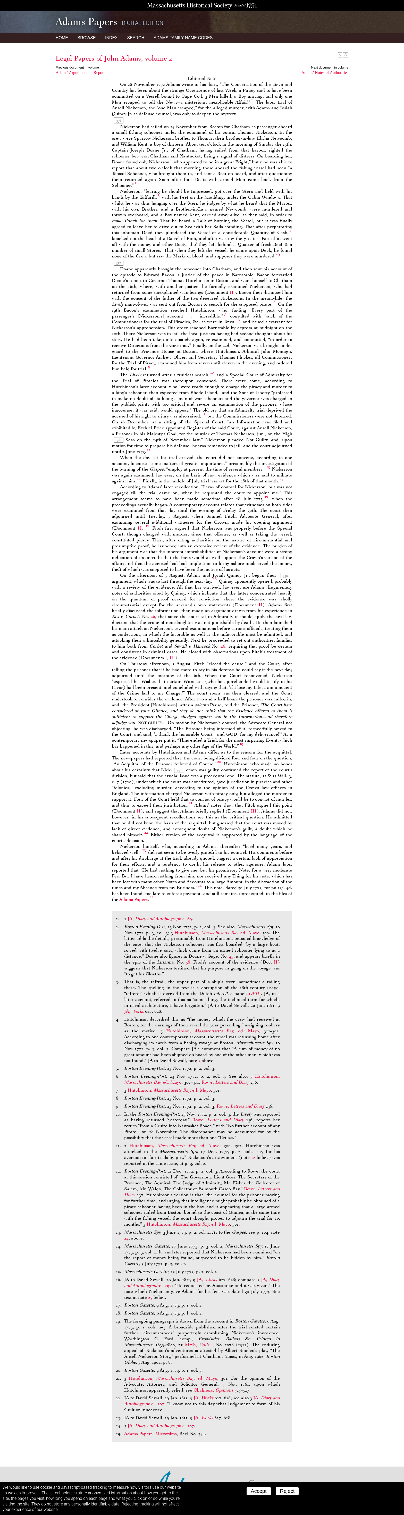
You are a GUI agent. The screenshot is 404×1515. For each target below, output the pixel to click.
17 (147, 525)
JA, (156, 919)
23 (144, 849)
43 (231, 956)
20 (219, 761)
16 (266, 496)
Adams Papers (133, 899)
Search (135, 38)
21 (190, 802)
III (172, 657)
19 (241, 743)
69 (189, 919)
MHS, (199, 1344)
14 (139, 478)
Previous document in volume (77, 67)
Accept (258, 1491)
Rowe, (225, 1082)
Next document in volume (329, 67)
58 (188, 962)
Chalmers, (213, 1390)
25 (151, 897)
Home (62, 38)
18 (215, 578)
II (231, 292)
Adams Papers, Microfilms (150, 1433)
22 (146, 832)
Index (111, 38)
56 (153, 616)
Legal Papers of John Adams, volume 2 (114, 58)
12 (148, 449)
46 (223, 646)
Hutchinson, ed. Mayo (216, 932)
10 (212, 372)
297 (168, 1285)
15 (281, 478)
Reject (287, 1491)
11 (203, 413)
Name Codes (183, 38)
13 (268, 466)
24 (200, 885)
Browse (86, 38)
